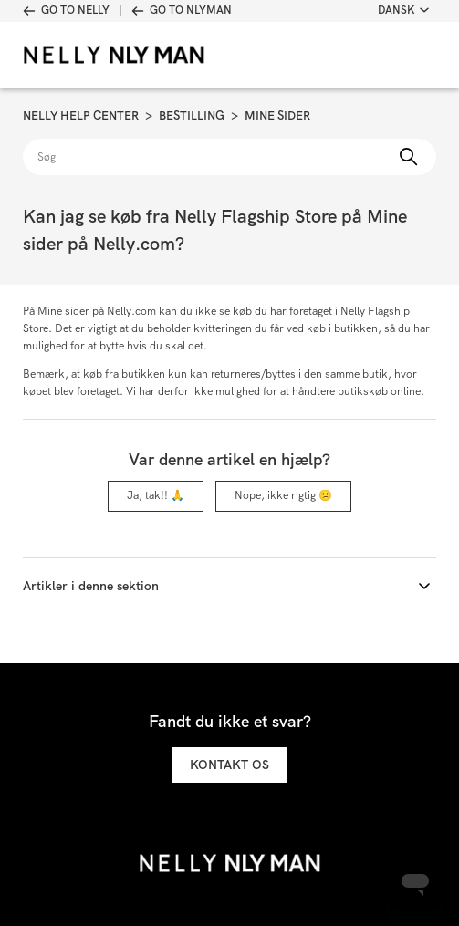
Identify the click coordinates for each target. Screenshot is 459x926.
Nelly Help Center (81, 115)
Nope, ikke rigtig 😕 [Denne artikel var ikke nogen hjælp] (283, 495)
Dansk (403, 10)
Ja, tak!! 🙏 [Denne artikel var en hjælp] (155, 495)
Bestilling (191, 115)
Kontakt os (229, 764)
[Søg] (229, 157)
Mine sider (277, 115)
